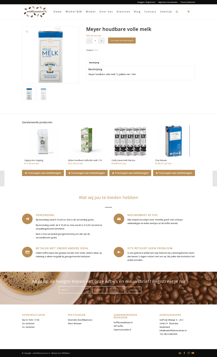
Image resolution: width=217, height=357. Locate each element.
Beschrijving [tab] (94, 62)
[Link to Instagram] (188, 353)
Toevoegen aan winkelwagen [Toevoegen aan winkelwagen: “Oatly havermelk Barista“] (130, 172)
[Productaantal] (95, 41)
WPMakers (66, 353)
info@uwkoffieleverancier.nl (173, 330)
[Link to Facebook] (184, 353)
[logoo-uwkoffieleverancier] (35, 11)
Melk (96, 50)
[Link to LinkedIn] (180, 353)
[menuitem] (146, 2)
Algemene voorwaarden (168, 2)
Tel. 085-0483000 (168, 334)
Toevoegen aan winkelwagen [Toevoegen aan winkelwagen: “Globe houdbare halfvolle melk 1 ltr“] (86, 172)
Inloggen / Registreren (146, 2)
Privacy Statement (188, 2)
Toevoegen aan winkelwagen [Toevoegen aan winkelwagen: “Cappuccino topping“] (43, 172)
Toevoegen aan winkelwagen (122, 40)
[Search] (177, 11)
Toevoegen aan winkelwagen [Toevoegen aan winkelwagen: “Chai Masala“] (174, 172)
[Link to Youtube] (193, 353)
